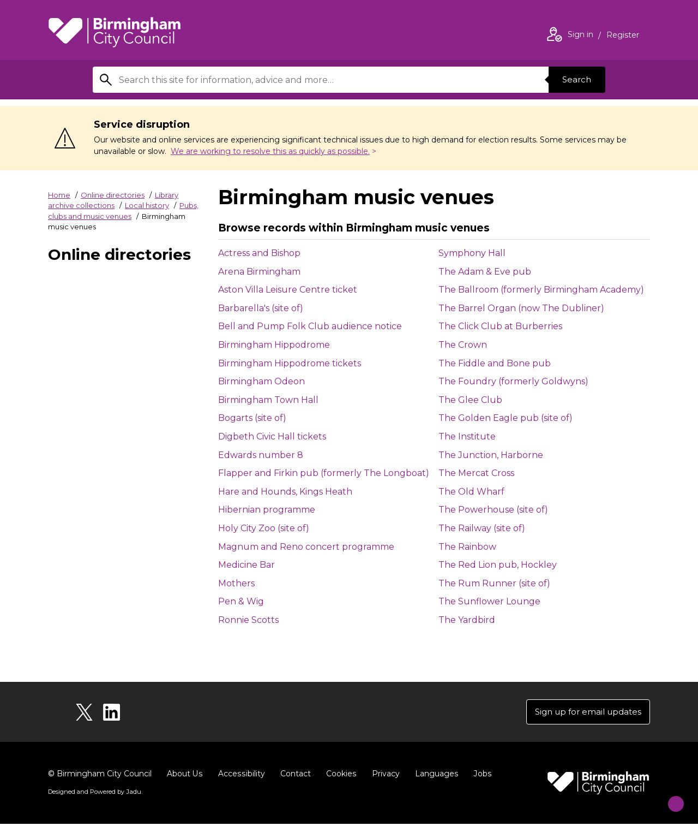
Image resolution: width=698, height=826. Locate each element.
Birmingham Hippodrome (274, 345)
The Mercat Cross (476, 473)
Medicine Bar (246, 565)
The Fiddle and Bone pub (494, 363)
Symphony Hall (472, 253)
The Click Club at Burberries (500, 326)
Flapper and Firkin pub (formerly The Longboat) (323, 473)
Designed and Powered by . (94, 794)
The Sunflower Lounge (489, 601)
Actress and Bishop (259, 253)
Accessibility (240, 776)
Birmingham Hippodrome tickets (289, 363)
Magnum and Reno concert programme (306, 547)
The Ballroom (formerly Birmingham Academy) (541, 289)
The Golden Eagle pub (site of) (505, 418)
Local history (147, 205)
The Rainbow (467, 547)
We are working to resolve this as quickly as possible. (270, 151)
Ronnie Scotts (248, 620)
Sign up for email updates (584, 713)
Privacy (384, 776)
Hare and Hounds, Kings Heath (285, 491)
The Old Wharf (471, 491)
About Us (184, 776)
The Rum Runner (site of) (494, 583)
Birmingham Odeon (261, 381)
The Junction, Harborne (490, 455)
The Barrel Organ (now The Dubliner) (521, 308)
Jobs (480, 776)
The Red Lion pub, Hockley (497, 565)
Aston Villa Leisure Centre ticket (287, 289)
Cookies (339, 776)
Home (59, 195)
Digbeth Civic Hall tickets (272, 436)
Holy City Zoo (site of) (263, 528)
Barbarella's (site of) (260, 308)
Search (574, 79)
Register (622, 36)
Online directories (113, 195)
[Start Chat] (669, 797)
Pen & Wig (241, 601)
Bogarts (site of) (252, 418)
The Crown (462, 345)
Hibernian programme (266, 509)
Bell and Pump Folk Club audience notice (310, 326)
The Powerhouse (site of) (493, 509)
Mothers (236, 583)
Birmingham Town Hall (268, 400)
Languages (434, 776)
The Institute (467, 436)
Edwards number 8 (260, 455)
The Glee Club (470, 400)
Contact (294, 776)
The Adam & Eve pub (484, 271)
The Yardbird (466, 620)
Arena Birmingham (259, 271)
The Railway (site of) (481, 528)
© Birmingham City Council (100, 776)
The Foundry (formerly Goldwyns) (513, 381)
